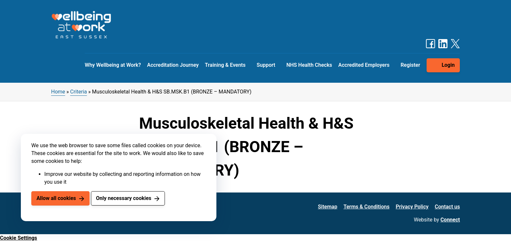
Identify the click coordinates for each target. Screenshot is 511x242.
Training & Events (225, 65)
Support (265, 65)
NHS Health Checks (309, 65)
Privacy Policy (412, 207)
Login (448, 65)
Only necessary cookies (123, 198)
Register (410, 65)
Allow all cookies (56, 198)
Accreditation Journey (172, 65)
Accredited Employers (363, 65)
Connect (450, 220)
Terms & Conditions (366, 207)
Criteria (78, 92)
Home (58, 92)
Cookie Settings (18, 238)
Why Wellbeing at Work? (113, 65)
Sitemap (327, 207)
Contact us (447, 207)
